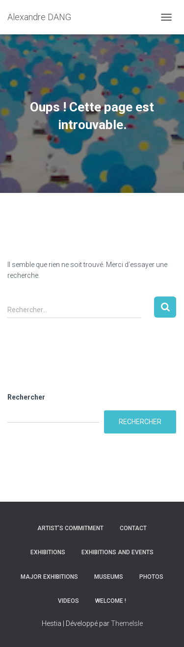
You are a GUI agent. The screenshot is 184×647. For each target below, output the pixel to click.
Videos (68, 600)
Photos (151, 576)
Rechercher (26, 397)
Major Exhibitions (49, 576)
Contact (133, 528)
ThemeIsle (127, 623)
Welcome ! (110, 600)
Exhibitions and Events (117, 552)
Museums (108, 576)
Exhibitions (47, 552)
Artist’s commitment (70, 528)
